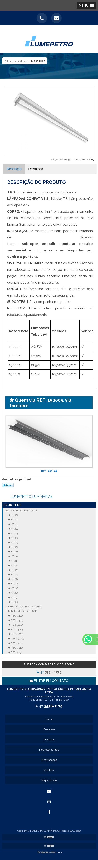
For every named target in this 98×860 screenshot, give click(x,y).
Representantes (49, 749)
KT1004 (14, 528)
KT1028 (14, 588)
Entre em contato (49, 681)
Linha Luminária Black (21, 611)
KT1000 (14, 515)
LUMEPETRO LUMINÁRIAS (31, 497)
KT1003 (14, 524)
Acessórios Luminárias (21, 510)
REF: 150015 (17, 638)
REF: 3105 (15, 652)
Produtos (12, 505)
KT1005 (14, 533)
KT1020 (14, 565)
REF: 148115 (16, 629)
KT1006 (14, 537)
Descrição (14, 169)
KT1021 (14, 569)
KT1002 (14, 519)
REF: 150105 (49, 471)
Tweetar (8, 485)
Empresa (49, 729)
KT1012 (14, 556)
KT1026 (14, 583)
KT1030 (14, 597)
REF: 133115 (16, 624)
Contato (49, 770)
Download (35, 169)
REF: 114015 (16, 615)
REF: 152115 (16, 647)
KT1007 (14, 542)
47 (49, 672)
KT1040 (14, 602)
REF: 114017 (16, 620)
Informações (49, 759)
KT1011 (14, 551)
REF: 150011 (16, 634)
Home (49, 719)
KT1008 (14, 547)
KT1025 (14, 579)
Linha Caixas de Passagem (23, 606)
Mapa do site (49, 780)
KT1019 (14, 560)
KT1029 (14, 592)
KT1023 (14, 574)
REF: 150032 (17, 643)
